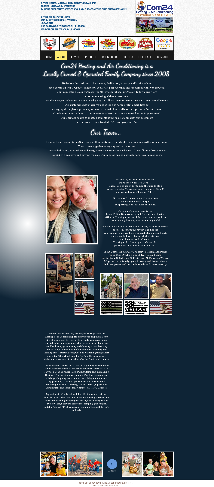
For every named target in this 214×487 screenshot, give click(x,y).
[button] (91, 58)
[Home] (112, 464)
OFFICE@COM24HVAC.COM (63, 20)
